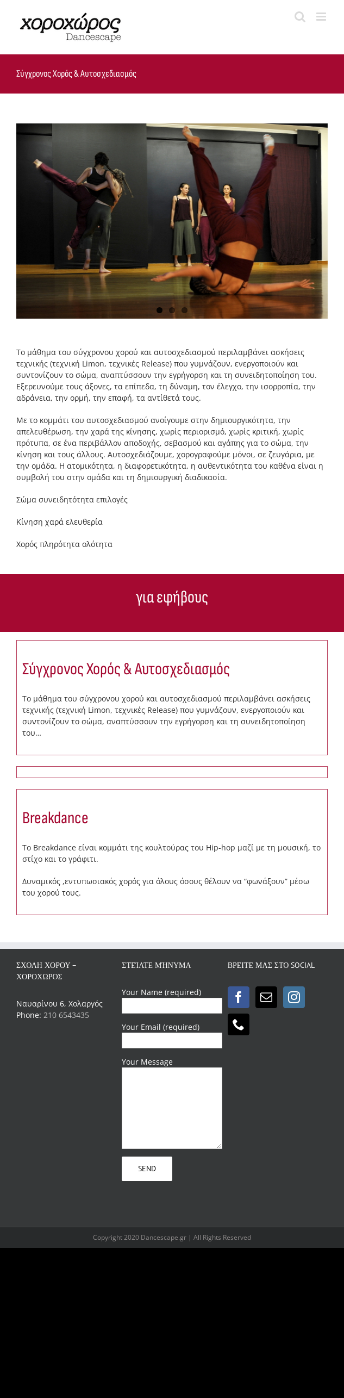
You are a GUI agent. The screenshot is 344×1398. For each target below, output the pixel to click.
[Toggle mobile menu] (322, 16)
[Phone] (238, 1024)
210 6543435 (66, 1015)
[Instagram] (294, 997)
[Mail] (266, 997)
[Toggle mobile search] (300, 16)
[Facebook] (238, 997)
